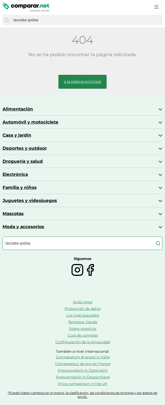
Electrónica (15, 174)
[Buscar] (7, 20)
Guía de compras (83, 335)
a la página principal (82, 81)
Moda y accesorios (23, 226)
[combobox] (86, 20)
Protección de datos (83, 308)
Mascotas (13, 213)
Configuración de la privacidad (82, 342)
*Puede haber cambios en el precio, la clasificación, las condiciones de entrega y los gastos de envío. (83, 395)
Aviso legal (82, 302)
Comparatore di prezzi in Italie (83, 357)
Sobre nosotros (82, 328)
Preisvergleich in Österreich (83, 370)
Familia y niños (20, 187)
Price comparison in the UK (82, 383)
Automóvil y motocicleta (30, 122)
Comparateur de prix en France (82, 363)
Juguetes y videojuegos (30, 200)
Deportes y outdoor (25, 148)
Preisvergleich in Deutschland (83, 377)
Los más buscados (82, 315)
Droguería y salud (23, 161)
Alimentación (18, 109)
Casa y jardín (17, 135)
